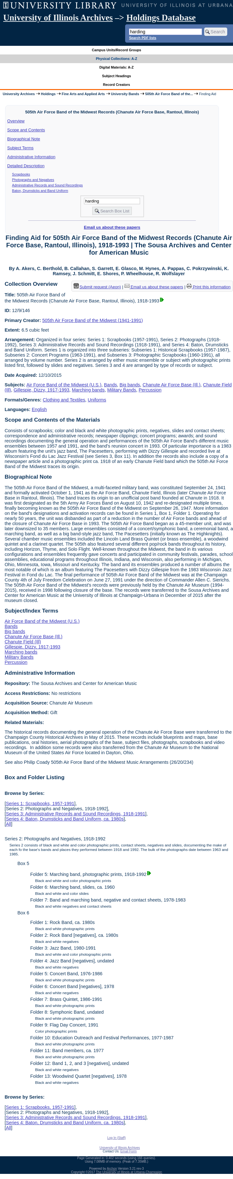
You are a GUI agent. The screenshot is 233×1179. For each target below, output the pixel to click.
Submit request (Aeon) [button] (97, 286)
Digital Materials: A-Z (117, 67)
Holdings (48, 94)
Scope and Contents (26, 130)
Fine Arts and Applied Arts (83, 94)
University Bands (125, 94)
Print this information (209, 286)
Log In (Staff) (116, 1138)
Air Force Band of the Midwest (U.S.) (63, 384)
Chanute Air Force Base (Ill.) (172, 384)
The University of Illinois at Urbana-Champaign (129, 1172)
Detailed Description (25, 165)
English (39, 409)
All (8, 824)
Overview (16, 121)
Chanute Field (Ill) (22, 641)
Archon (112, 1168)
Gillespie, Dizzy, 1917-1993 (41, 389)
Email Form (128, 1151)
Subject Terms (20, 147)
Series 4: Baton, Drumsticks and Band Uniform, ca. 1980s (65, 818)
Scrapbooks (21, 174)
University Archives (19, 94)
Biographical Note (23, 138)
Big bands (130, 384)
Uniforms (97, 399)
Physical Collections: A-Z (116, 59)
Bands (110, 384)
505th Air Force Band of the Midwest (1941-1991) (92, 320)
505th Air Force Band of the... (169, 94)
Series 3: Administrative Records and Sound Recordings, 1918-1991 (75, 813)
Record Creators (116, 85)
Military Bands (121, 389)
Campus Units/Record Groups (116, 50)
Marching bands (88, 389)
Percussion (150, 389)
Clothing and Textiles (64, 399)
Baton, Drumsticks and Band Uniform (40, 191)
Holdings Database (161, 17)
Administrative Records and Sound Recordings (47, 185)
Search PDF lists (142, 38)
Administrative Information (31, 156)
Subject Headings (116, 76)
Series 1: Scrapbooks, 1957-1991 (40, 803)
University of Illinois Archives (58, 17)
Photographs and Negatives (33, 180)
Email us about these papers (112, 227)
